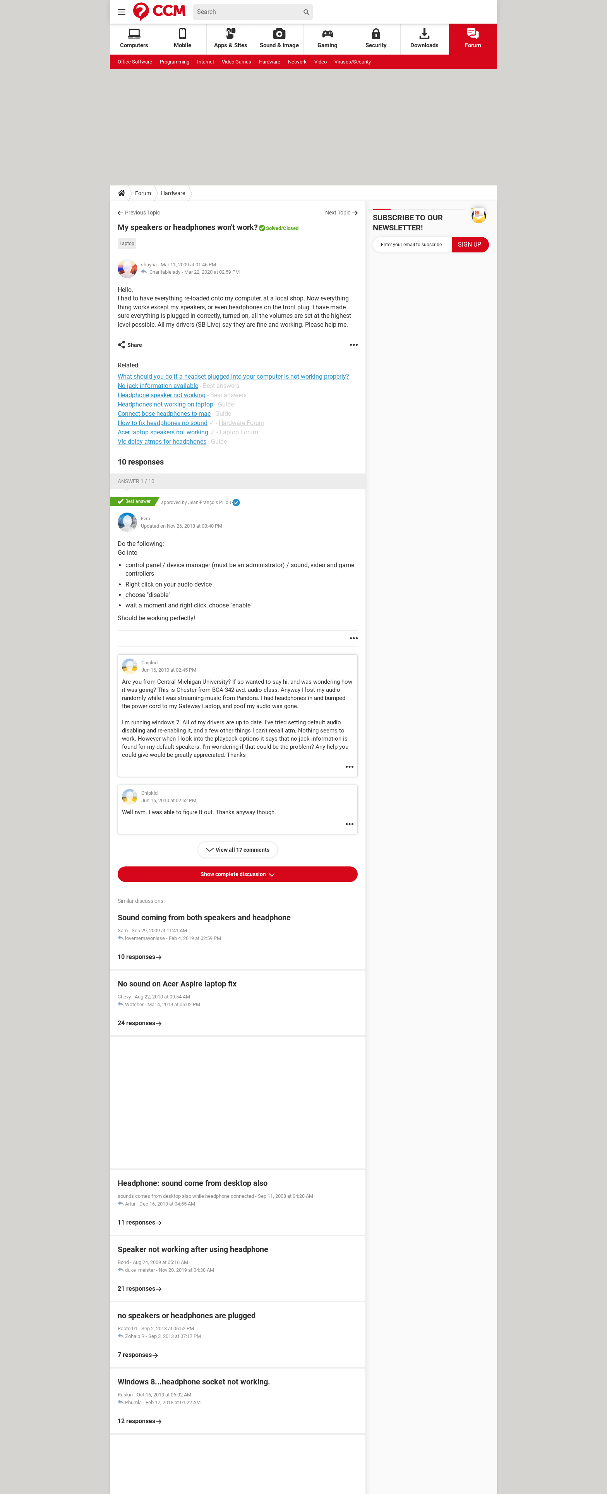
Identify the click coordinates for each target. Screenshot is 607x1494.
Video (320, 62)
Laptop (127, 243)
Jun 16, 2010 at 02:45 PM (168, 670)
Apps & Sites (230, 38)
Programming (174, 62)
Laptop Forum (238, 432)
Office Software (135, 62)
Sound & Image (279, 38)
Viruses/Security (352, 62)
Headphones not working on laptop (165, 404)
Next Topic (337, 212)
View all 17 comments (242, 850)
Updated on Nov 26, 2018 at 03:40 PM (181, 526)
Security (376, 38)
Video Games (236, 62)
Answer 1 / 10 (136, 481)
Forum (473, 38)
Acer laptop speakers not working (163, 432)
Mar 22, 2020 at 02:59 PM (212, 272)
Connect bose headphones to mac (164, 413)
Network (297, 62)
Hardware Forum (241, 423)
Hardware (269, 62)
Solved (273, 228)
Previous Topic (142, 212)
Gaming (327, 38)
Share (134, 345)
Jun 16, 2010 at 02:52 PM (168, 800)
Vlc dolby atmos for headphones (162, 441)
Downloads (424, 38)
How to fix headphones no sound (162, 423)
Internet (205, 62)
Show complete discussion (234, 874)
